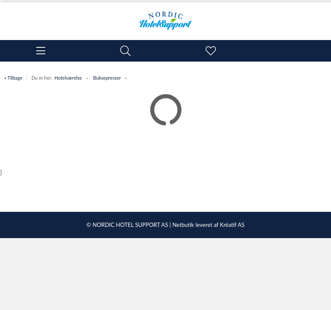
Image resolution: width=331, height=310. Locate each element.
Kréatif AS (232, 224)
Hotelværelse (68, 78)
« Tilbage (13, 78)
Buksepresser (107, 78)
